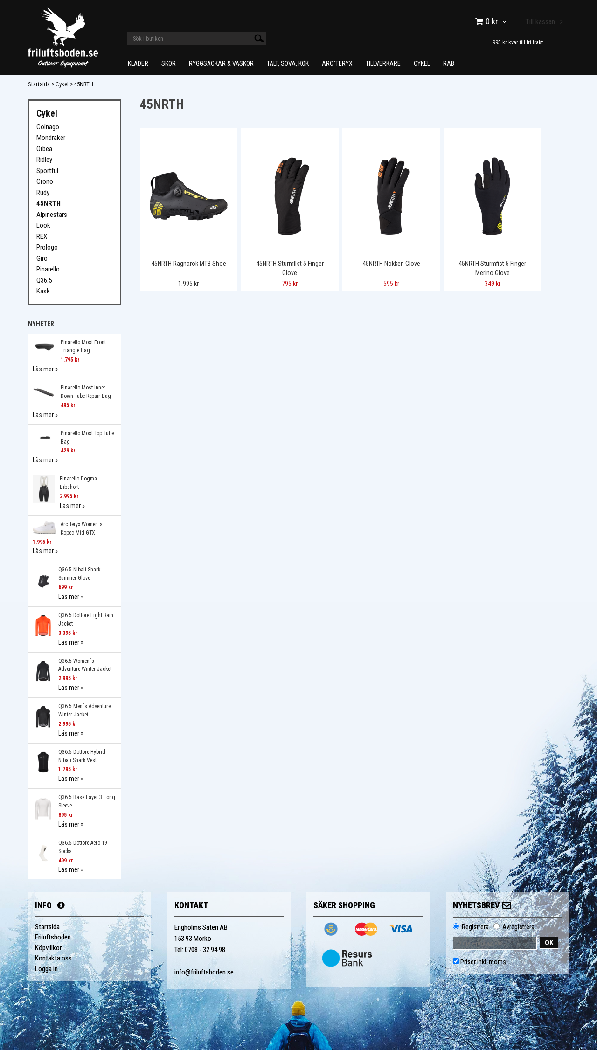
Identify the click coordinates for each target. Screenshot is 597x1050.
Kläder (138, 63)
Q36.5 (44, 280)
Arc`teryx (337, 63)
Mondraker (50, 137)
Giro (42, 258)
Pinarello (48, 269)
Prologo (47, 247)
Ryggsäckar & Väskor (221, 63)
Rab (448, 63)
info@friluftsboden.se (204, 972)
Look (43, 225)
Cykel (422, 63)
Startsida (39, 84)
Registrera (475, 927)
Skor (168, 63)
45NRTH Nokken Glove (391, 263)
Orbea (44, 149)
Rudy (42, 192)
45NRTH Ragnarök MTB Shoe (188, 263)
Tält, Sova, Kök (288, 63)
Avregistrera (518, 927)
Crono (44, 181)
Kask (43, 291)
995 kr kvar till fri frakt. (518, 42)
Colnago (47, 127)
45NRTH (83, 84)
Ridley (44, 159)
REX (41, 236)
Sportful (47, 171)
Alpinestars (51, 214)
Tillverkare (383, 63)
